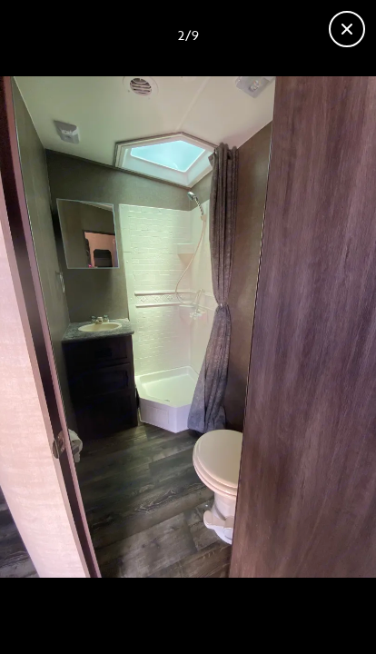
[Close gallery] (347, 29)
